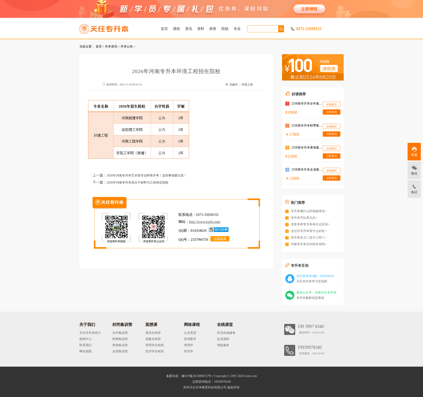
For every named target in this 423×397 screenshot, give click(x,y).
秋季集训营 (120, 339)
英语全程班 (153, 333)
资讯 (188, 29)
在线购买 (331, 104)
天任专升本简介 (90, 333)
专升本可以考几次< (304, 217)
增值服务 (223, 345)
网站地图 (85, 351)
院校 (224, 29)
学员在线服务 (226, 333)
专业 (237, 29)
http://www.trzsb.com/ (205, 222)
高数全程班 (153, 339)
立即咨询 (331, 112)
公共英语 (190, 333)
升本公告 (127, 46)
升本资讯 (111, 46)
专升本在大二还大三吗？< (309, 237)
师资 (212, 29)
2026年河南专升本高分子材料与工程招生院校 (137, 182)
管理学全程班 (154, 345)
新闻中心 (85, 339)
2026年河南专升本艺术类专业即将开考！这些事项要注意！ (147, 175)
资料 (200, 29)
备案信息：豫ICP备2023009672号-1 (189, 376)
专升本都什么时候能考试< (309, 211)
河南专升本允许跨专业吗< (309, 244)
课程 (176, 29)
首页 (164, 29)
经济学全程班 (154, 351)
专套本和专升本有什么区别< (310, 224)
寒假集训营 (120, 345)
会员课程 (223, 339)
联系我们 (85, 345)
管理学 (188, 345)
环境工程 (247, 84)
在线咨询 (220, 238)
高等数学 (190, 339)
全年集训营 (120, 333)
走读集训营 (120, 351)
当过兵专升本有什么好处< (309, 231)
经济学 (188, 351)
